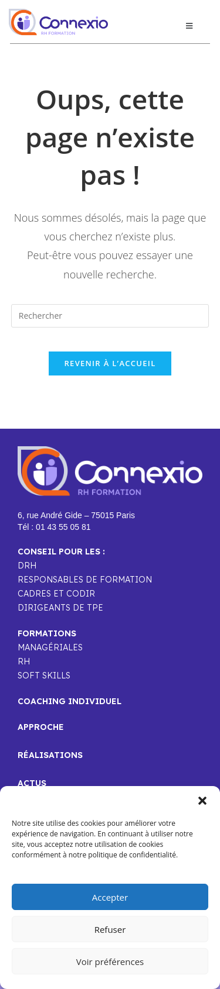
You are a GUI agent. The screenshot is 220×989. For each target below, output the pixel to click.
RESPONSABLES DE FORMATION (85, 579)
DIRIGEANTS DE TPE (60, 607)
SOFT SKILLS (44, 675)
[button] (202, 801)
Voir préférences (110, 961)
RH (24, 661)
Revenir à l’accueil (109, 363)
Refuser (110, 929)
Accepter (110, 897)
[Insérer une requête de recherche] (110, 316)
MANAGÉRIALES (50, 647)
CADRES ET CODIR (56, 593)
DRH (27, 565)
